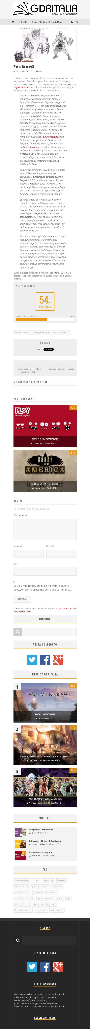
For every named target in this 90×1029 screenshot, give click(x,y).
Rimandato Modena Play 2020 (40, 852)
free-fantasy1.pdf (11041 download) (30, 1000)
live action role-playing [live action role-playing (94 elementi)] (45, 904)
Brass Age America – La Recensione (45, 484)
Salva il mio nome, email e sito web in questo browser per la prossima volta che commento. (42, 587)
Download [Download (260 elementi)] (48, 881)
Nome (17, 546)
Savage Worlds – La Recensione (41, 829)
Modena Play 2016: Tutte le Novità (45, 439)
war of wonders (61, 332)
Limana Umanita (23, 332)
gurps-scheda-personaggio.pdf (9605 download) (36, 1003)
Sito (15, 564)
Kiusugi (38, 488)
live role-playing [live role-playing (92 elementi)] (23, 910)
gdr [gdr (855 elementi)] (33, 886)
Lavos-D (36, 443)
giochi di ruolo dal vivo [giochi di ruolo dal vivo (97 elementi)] (45, 892)
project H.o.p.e (42, 332)
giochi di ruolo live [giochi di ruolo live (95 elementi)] (24, 898)
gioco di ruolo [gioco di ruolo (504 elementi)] (45, 898)
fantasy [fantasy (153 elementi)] (61, 881)
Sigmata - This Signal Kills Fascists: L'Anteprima (48, 22)
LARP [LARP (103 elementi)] (17, 904)
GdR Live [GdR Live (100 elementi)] (57, 886)
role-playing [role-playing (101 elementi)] (57, 910)
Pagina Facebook (21, 87)
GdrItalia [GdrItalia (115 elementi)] (44, 886)
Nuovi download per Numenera (61, 368)
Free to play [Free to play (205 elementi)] (21, 886)
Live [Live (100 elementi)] (27, 904)
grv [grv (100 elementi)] (68, 898)
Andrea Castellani (39, 844)
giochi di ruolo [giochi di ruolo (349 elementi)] (22, 892)
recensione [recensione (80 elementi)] (41, 910)
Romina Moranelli (51, 136)
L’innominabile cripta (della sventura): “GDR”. (29, 370)
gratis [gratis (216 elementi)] (59, 898)
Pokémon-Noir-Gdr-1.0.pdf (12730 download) (35, 997)
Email (50, 546)
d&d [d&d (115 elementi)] (36, 881)
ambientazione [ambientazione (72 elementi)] (22, 881)
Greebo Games (32, 147)
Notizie (39, 71)
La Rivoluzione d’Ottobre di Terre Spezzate (45, 841)
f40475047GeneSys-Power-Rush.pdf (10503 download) (39, 1006)
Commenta (20, 515)
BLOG (69, 84)
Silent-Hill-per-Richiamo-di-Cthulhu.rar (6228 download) (39, 994)
